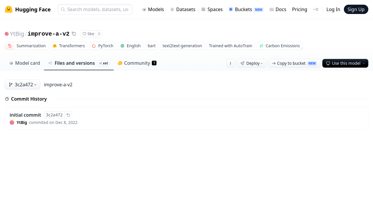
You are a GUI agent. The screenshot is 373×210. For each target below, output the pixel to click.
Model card (24, 63)
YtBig (17, 34)
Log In (333, 9)
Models (153, 9)
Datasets (183, 9)
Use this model (346, 63)
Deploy (252, 63)
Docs (277, 9)
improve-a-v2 (48, 34)
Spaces (212, 9)
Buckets (245, 9)
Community (137, 63)
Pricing (299, 9)
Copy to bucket (294, 63)
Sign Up (356, 9)
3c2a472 (23, 84)
